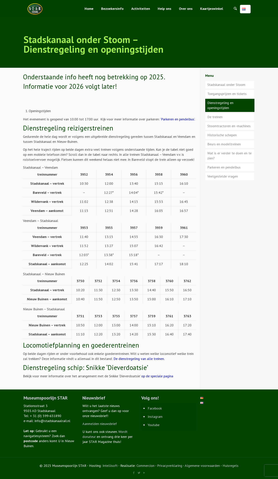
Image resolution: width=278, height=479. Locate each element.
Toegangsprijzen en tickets (227, 93)
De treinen (215, 117)
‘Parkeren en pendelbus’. (177, 119)
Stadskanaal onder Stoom (226, 84)
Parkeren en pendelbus (224, 167)
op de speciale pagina (157, 376)
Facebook (155, 408)
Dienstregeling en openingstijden (220, 105)
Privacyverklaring (169, 465)
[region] (109, 192)
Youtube (153, 425)
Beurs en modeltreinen (224, 144)
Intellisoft (110, 465)
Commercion (145, 465)
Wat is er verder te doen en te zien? (229, 155)
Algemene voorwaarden (202, 465)
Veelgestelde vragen (222, 176)
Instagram (155, 416)
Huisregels (230, 465)
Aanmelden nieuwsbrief (99, 423)
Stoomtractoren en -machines (229, 126)
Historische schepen (222, 135)
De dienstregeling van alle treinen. (139, 358)
